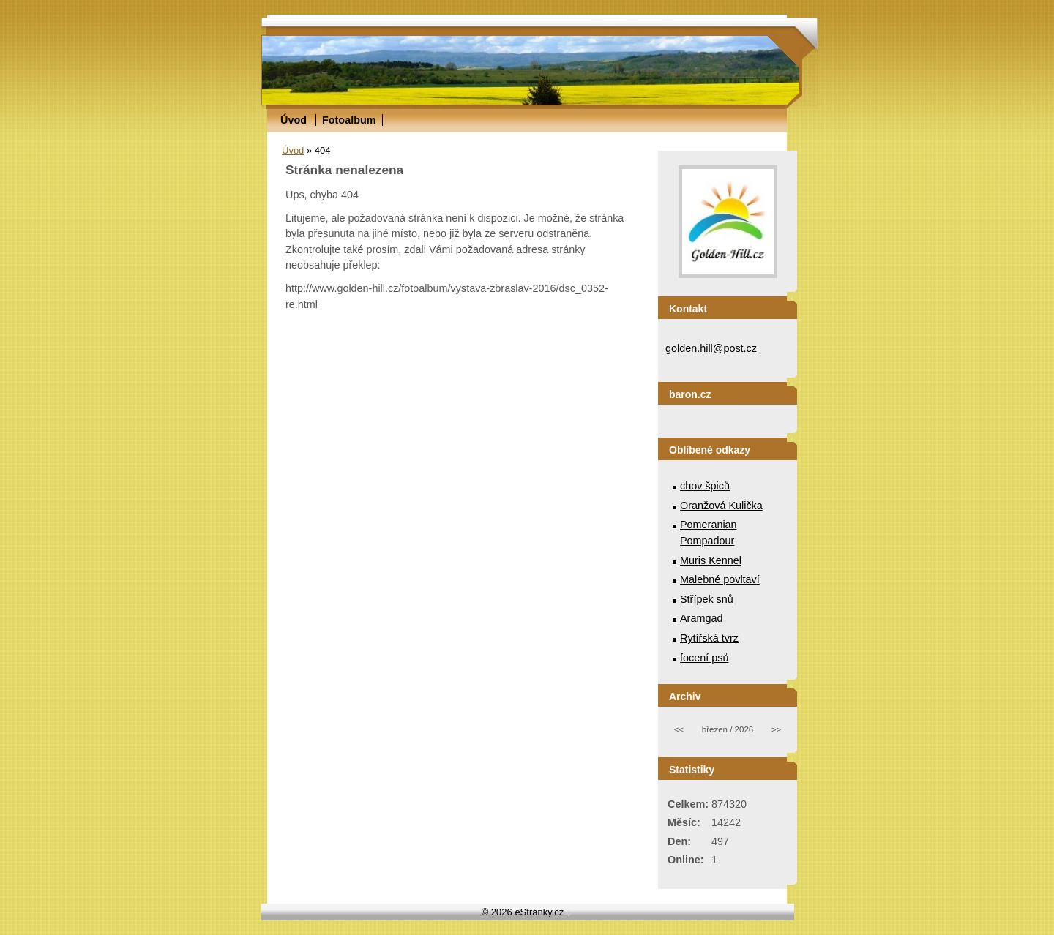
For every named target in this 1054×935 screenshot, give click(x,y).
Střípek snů (706, 599)
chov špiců (705, 486)
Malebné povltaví (720, 579)
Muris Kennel (710, 560)
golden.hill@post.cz (711, 348)
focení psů (704, 658)
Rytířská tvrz (709, 638)
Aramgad (701, 618)
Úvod (293, 120)
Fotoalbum (349, 120)
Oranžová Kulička (721, 505)
